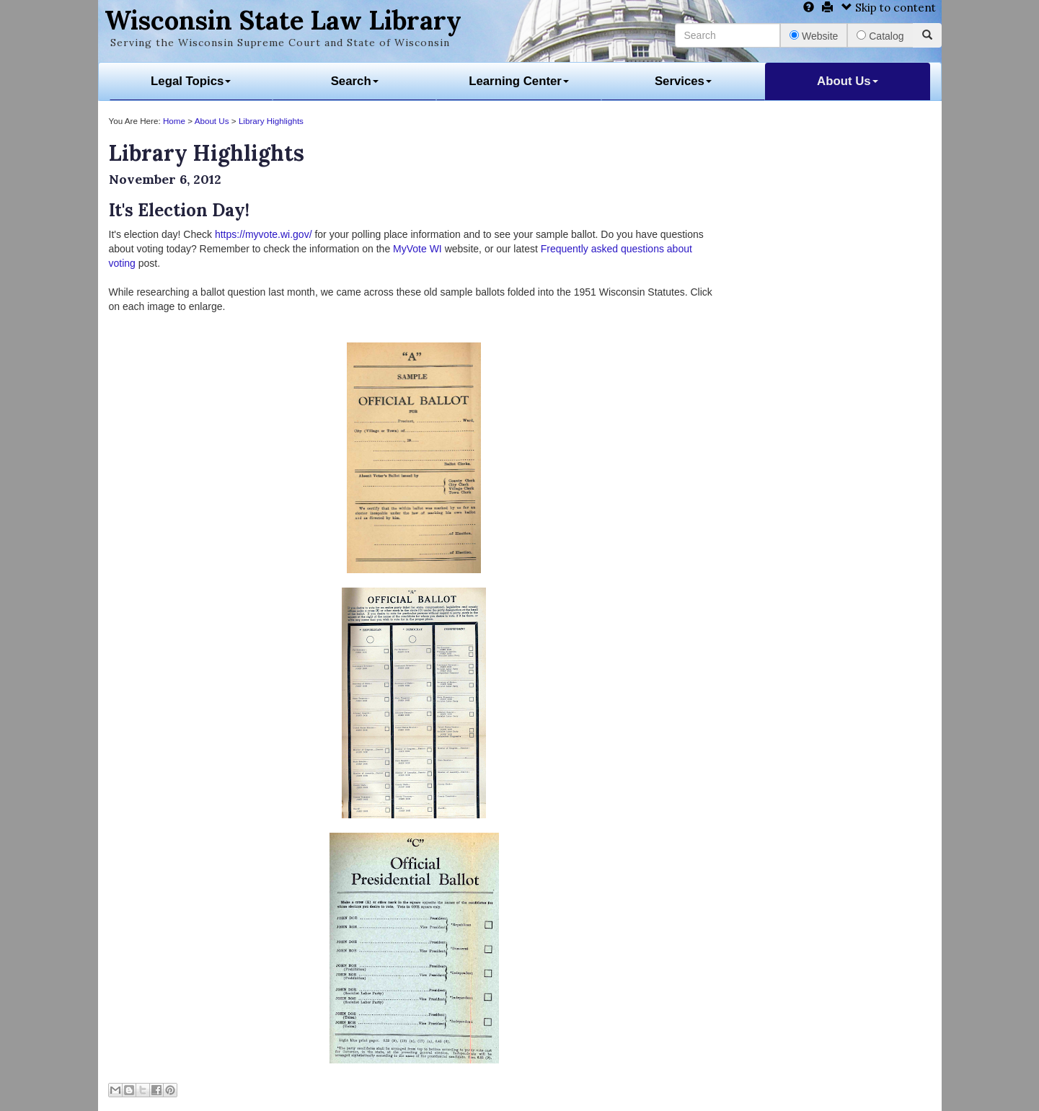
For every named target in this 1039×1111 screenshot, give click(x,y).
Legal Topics (191, 81)
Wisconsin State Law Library (283, 20)
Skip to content (888, 7)
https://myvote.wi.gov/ (263, 234)
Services (683, 81)
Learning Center (519, 81)
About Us (847, 81)
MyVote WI (417, 248)
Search (355, 81)
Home (174, 120)
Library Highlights (271, 120)
